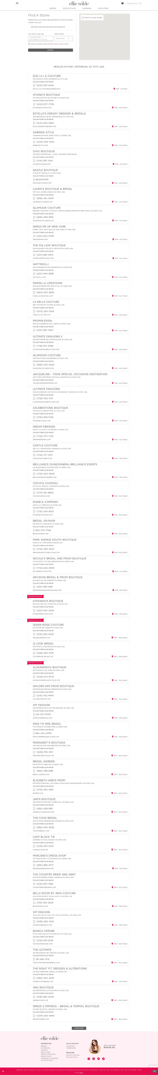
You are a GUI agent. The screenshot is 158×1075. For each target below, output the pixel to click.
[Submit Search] (140, 3)
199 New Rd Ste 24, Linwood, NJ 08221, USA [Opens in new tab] (50, 1009)
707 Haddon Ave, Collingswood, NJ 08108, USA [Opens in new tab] (52, 859)
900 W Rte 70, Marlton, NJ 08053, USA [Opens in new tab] (48, 764)
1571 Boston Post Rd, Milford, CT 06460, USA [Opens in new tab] (51, 98)
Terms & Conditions (48, 1054)
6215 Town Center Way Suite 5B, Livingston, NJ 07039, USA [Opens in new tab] (56, 377)
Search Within (59, 34)
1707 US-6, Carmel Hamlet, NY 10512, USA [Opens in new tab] (49, 192)
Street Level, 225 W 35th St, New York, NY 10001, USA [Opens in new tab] (54, 229)
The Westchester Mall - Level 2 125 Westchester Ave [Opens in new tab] (54, 154)
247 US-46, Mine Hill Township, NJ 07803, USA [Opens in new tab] (51, 486)
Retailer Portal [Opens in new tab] (72, 1057)
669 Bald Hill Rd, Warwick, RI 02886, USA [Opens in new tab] (49, 580)
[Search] (134, 3)
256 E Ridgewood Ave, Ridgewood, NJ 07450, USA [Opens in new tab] (52, 267)
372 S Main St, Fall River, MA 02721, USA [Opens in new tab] (48, 670)
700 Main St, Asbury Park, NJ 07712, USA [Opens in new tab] (49, 411)
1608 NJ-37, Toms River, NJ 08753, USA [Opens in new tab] (48, 543)
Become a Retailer (72, 1055)
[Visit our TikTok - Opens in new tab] (103, 1059)
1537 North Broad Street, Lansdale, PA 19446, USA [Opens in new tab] (53, 877)
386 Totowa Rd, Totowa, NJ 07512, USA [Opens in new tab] (49, 305)
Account (44, 1050)
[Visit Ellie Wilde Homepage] (50, 1038)
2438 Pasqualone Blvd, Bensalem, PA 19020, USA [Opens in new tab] (52, 689)
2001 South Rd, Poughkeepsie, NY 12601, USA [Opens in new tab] (50, 358)
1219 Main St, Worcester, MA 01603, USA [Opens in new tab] (49, 647)
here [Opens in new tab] (81, 1072)
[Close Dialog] (3, 1071)
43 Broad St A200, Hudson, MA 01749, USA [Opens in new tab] (49, 840)
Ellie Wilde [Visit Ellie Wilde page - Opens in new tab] (48, 82)
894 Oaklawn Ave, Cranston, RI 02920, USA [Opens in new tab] (50, 604)
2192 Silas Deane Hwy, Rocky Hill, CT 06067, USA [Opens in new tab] (52, 286)
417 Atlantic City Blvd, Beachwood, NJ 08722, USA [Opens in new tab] (53, 561)
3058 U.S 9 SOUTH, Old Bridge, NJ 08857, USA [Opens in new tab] (50, 430)
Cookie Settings (47, 1060)
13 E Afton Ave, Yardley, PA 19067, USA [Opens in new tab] (48, 628)
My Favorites (45, 1048)
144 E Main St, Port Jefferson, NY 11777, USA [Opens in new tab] (50, 79)
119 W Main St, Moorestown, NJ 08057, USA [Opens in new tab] (50, 727)
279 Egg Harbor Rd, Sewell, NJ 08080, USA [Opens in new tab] (50, 972)
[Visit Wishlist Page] (122, 3)
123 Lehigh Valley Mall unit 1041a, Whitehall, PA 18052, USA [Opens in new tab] (57, 915)
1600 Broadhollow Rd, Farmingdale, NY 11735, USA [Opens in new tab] (53, 117)
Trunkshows (71, 1048)
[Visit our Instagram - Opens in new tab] (93, 1059)
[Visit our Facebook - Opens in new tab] (88, 1059)
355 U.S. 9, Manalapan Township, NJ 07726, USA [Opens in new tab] (52, 448)
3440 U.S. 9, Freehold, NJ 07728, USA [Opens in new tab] (47, 505)
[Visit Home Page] (79, 3)
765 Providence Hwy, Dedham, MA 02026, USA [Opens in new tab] (51, 953)
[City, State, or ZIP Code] (40, 38)
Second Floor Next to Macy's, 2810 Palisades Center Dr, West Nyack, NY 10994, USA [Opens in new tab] (67, 211)
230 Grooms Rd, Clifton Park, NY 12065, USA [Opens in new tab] (51, 990)
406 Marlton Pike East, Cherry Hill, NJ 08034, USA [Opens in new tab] (53, 802)
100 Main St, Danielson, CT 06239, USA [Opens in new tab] (48, 524)
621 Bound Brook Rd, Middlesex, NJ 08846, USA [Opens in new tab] (51, 467)
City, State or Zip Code (36, 34)
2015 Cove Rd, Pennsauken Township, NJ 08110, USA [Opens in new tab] (53, 821)
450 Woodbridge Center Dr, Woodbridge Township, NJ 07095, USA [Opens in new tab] (60, 392)
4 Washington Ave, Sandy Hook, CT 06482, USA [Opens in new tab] (52, 135)
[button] (17, 3)
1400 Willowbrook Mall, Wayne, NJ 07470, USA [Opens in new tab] (51, 324)
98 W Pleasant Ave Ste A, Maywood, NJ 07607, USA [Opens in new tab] (53, 248)
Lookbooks (70, 1046)
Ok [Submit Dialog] (154, 1071)
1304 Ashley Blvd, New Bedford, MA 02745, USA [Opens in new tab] (51, 746)
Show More (79, 1028)
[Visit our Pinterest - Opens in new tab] (98, 1059)
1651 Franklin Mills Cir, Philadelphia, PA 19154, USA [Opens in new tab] (53, 708)
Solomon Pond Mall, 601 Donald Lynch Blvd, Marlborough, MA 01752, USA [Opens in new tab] (63, 783)
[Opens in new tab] (46, 89)
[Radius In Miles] (63, 38)
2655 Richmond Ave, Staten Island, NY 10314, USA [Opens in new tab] (52, 339)
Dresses (44, 1046)
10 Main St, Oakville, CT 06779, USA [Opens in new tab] (47, 173)
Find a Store (45, 1052)
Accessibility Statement (49, 1058)
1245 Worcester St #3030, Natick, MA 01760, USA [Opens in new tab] (52, 896)
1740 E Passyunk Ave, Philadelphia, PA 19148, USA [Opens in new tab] (52, 934)
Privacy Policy (46, 1056)
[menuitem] (17, 3)
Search (50, 50)
